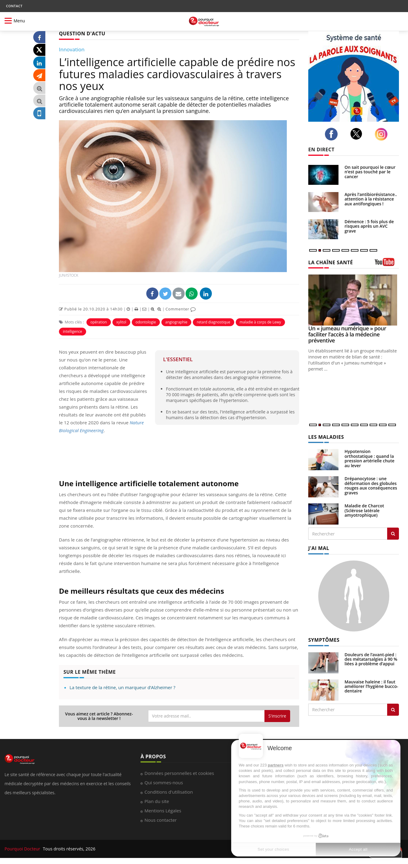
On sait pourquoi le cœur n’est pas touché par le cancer (370, 171)
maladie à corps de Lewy (260, 322)
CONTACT (14, 6)
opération (98, 322)
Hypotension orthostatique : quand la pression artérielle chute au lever (369, 458)
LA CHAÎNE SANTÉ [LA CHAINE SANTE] (330, 262)
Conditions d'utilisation (168, 792)
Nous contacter (160, 820)
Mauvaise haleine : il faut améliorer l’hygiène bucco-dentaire (371, 686)
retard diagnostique (213, 322)
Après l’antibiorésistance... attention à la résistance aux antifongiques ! (371, 199)
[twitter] (358, 134)
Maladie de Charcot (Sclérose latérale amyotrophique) (364, 510)
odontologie (146, 322)
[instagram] (383, 134)
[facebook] (333, 134)
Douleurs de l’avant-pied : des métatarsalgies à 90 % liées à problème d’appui (371, 659)
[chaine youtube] (387, 264)
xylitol (121, 322)
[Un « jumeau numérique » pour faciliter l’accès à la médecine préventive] (353, 300)
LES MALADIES (326, 437)
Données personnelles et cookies (179, 773)
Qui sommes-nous (163, 782)
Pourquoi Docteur (23, 849)
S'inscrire (277, 716)
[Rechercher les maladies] (393, 534)
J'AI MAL (318, 548)
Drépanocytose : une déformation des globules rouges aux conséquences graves (371, 485)
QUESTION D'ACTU (82, 33)
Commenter (180, 309)
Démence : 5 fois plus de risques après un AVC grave (369, 226)
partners (275, 765)
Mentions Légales (162, 811)
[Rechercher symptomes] (393, 710)
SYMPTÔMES (323, 640)
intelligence (72, 331)
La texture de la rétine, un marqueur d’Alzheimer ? (122, 687)
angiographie (176, 322)
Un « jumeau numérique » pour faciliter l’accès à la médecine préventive (347, 334)
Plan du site (156, 801)
